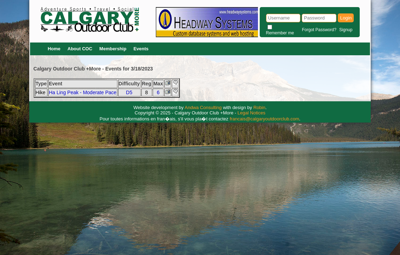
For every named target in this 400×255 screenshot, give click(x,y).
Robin (259, 107)
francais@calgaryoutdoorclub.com (264, 118)
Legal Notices (251, 112)
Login (346, 18)
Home (54, 48)
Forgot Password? (319, 29)
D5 (129, 92)
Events (141, 48)
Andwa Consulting (203, 107)
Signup (345, 29)
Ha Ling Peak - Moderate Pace (82, 92)
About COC (79, 48)
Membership (113, 48)
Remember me (280, 32)
